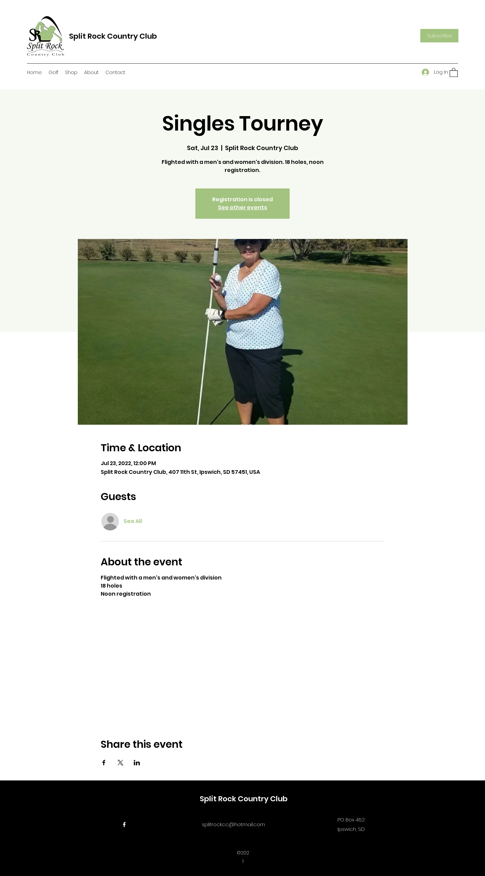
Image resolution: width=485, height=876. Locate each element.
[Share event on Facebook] (104, 762)
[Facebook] (124, 824)
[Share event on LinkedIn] (137, 762)
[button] (439, 35)
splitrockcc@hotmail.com (233, 824)
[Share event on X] (120, 762)
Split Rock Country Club (113, 36)
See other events (242, 207)
